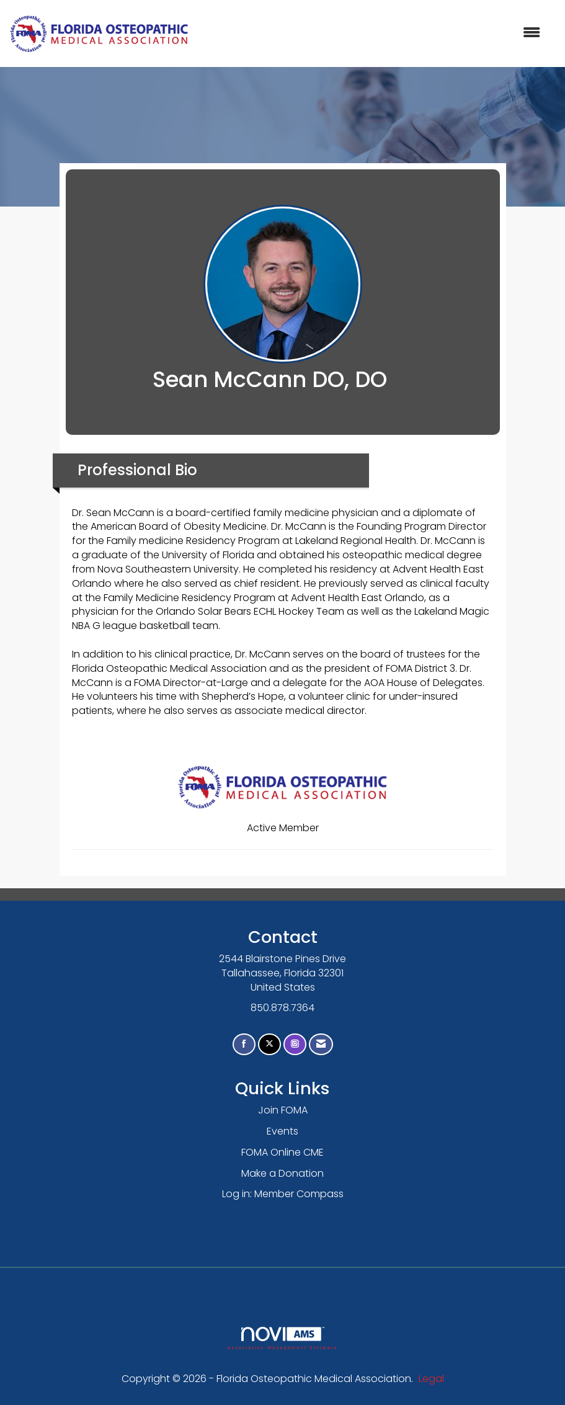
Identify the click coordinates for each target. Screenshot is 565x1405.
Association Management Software (282, 1338)
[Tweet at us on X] (269, 1044)
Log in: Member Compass (283, 1194)
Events (282, 1131)
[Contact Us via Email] (321, 1044)
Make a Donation (282, 1173)
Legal (431, 1379)
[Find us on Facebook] (244, 1044)
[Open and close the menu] (370, 33)
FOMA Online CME (282, 1152)
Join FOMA (283, 1110)
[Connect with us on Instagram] (294, 1044)
